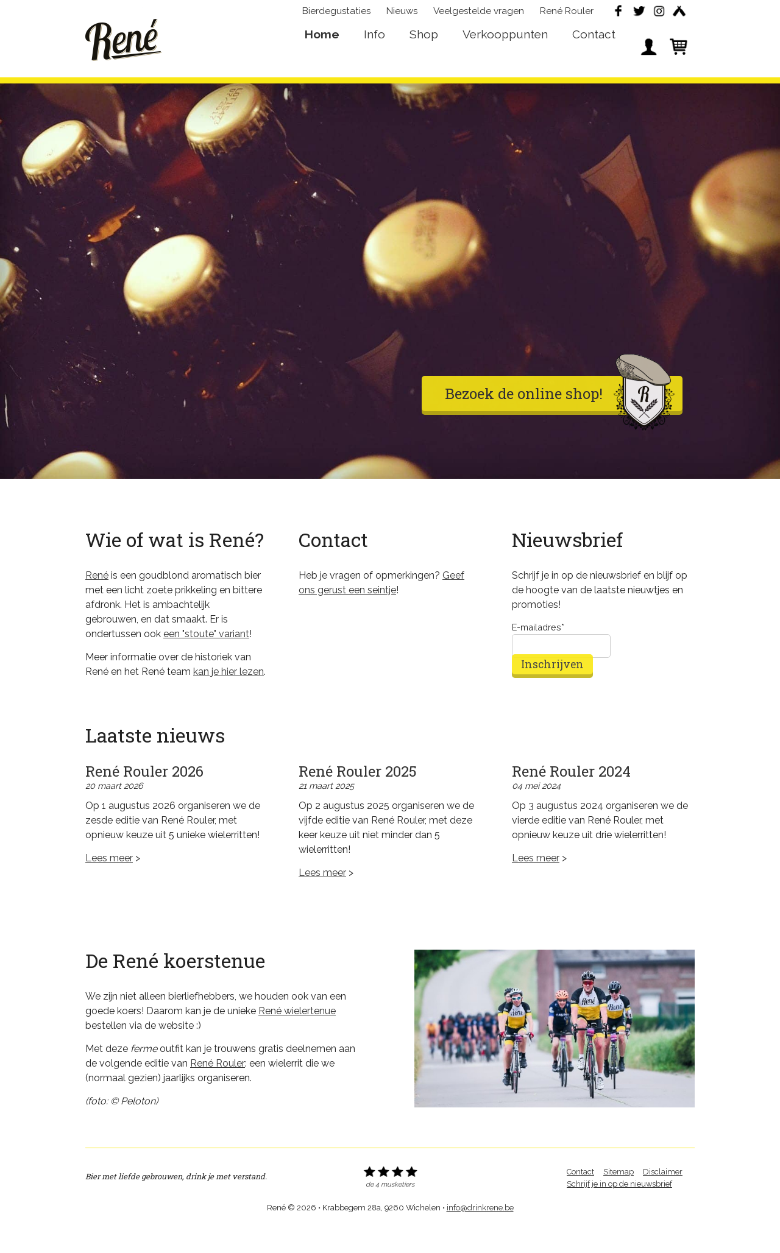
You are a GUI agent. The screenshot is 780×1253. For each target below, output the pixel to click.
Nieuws (401, 15)
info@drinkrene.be (480, 1230)
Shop (424, 52)
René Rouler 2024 (571, 793)
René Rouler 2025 (358, 793)
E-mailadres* (538, 649)
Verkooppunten (505, 52)
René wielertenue (297, 1033)
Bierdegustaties (336, 15)
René (123, 43)
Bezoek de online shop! (560, 416)
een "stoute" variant (206, 656)
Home (322, 52)
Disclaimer (662, 1194)
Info (374, 52)
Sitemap (618, 1194)
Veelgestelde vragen (478, 15)
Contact (593, 52)
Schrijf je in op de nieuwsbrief (619, 1206)
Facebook (618, 16)
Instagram (658, 16)
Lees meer (109, 880)
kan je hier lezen (228, 694)
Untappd (679, 16)
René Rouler (567, 15)
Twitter (638, 16)
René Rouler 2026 (144, 793)
